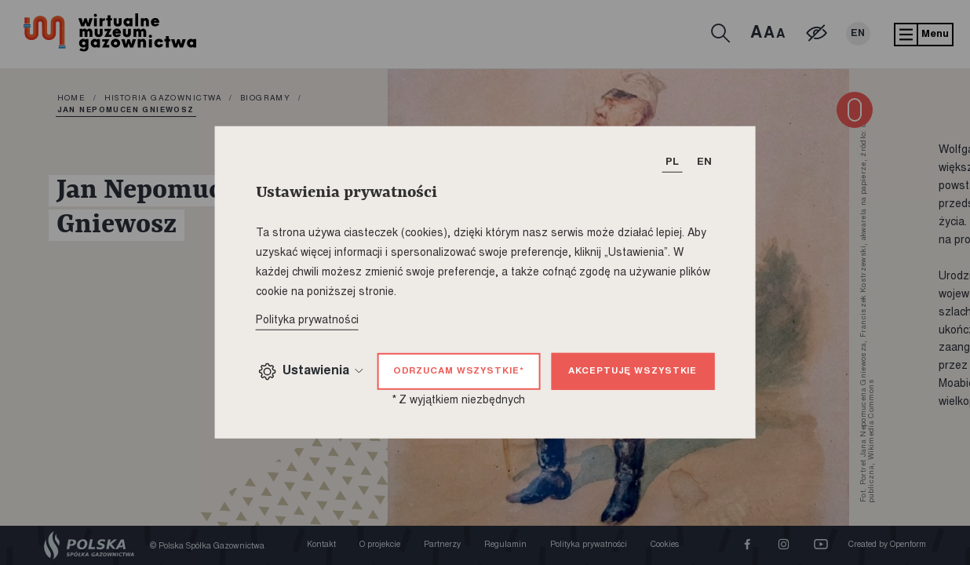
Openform (908, 545)
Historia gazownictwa (163, 99)
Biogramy (265, 99)
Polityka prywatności (588, 545)
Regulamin (505, 545)
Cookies (665, 545)
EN (858, 33)
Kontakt (321, 545)
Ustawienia (310, 371)
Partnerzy (442, 545)
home (71, 99)
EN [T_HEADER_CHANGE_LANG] (704, 162)
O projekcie (379, 545)
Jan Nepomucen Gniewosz (126, 111)
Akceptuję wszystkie (632, 371)
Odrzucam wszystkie (458, 371)
